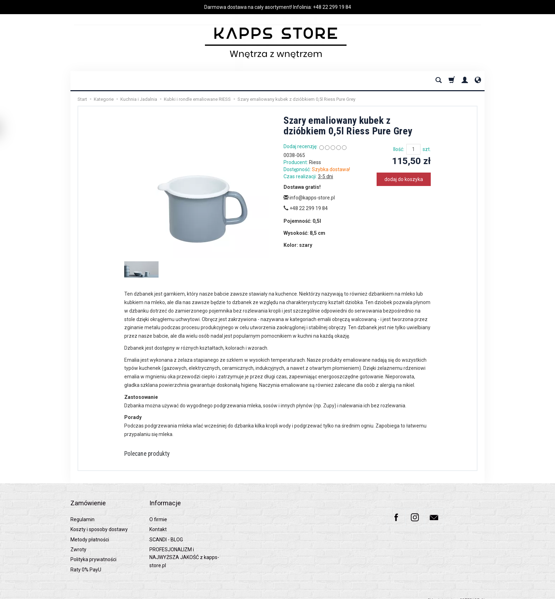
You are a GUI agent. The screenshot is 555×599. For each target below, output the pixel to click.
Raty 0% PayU (85, 561)
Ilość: (398, 149)
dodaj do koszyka (403, 179)
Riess (315, 162)
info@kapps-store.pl (309, 197)
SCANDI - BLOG (166, 531)
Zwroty (78, 541)
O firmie (158, 510)
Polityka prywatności (93, 551)
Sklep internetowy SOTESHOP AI (456, 591)
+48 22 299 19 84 (332, 7)
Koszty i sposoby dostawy (99, 521)
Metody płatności (89, 531)
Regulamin (82, 510)
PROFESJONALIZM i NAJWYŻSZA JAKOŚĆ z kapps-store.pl (184, 549)
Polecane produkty (153, 454)
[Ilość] (413, 149)
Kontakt (158, 521)
